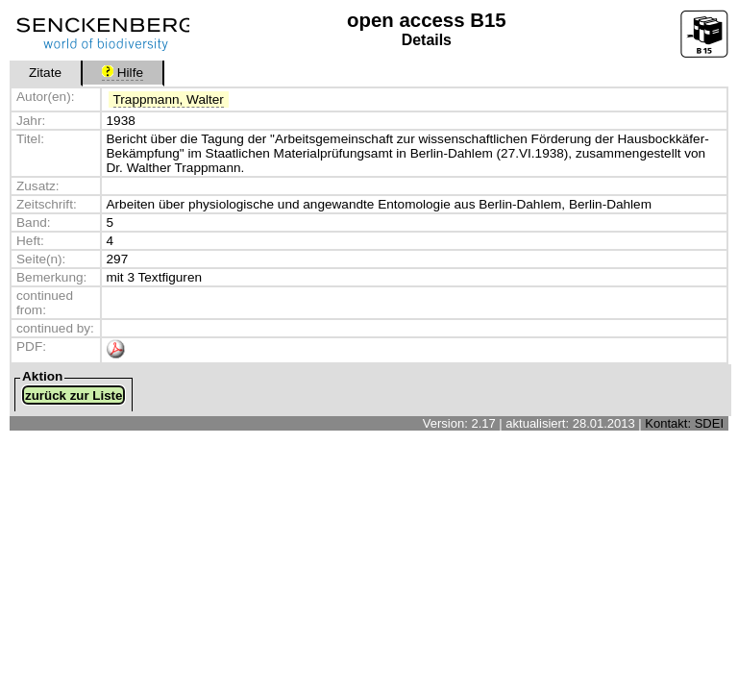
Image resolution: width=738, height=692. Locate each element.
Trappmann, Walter (168, 99)
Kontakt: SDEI (684, 423)
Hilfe (122, 72)
